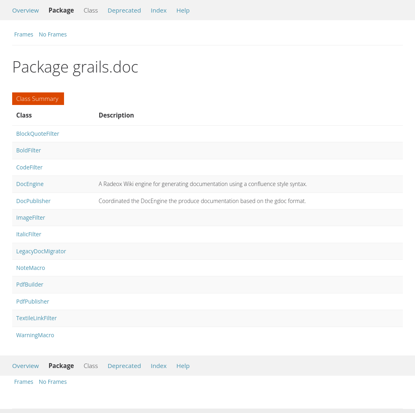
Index (159, 10)
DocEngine (30, 184)
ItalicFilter (28, 234)
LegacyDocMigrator (41, 251)
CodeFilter (29, 167)
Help (183, 10)
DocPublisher (33, 201)
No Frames (53, 34)
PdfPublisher (32, 301)
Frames (23, 34)
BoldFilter (28, 150)
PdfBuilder (29, 284)
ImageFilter (30, 217)
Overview (25, 10)
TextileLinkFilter (36, 318)
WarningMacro (35, 335)
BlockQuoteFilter (37, 133)
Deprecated (124, 10)
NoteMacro (30, 268)
